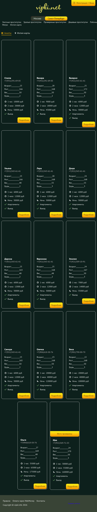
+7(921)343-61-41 (77, 81)
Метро (5, 25)
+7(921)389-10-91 (77, 261)
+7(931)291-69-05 (12, 81)
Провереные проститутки (55, 22)
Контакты (41, 501)
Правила (6, 501)
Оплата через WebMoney (23, 501)
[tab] (6, 33)
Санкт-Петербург (56, 18)
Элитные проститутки (11, 22)
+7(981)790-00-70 (77, 352)
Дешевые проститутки (78, 22)
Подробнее (24, 120)
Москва (37, 18)
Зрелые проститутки (32, 22)
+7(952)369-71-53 (61, 443)
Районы (93, 22)
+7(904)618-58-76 (45, 352)
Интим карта (15, 25)
